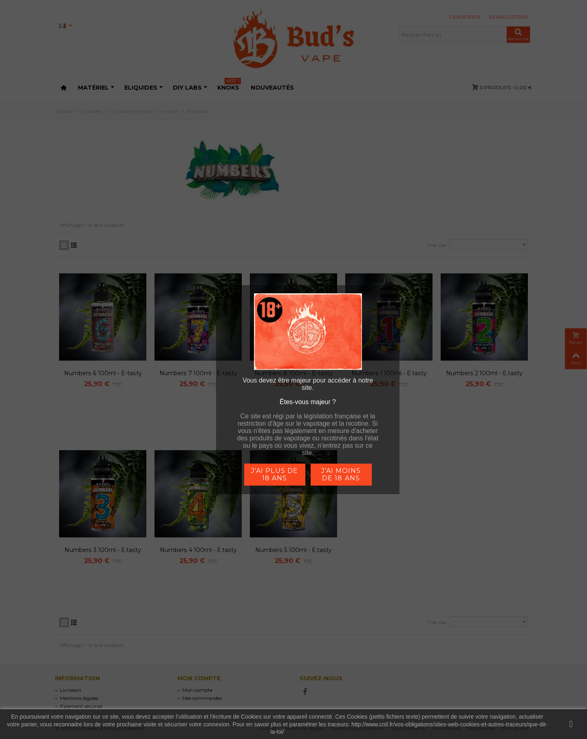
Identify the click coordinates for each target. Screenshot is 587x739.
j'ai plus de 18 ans (274, 474)
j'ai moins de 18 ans (341, 474)
